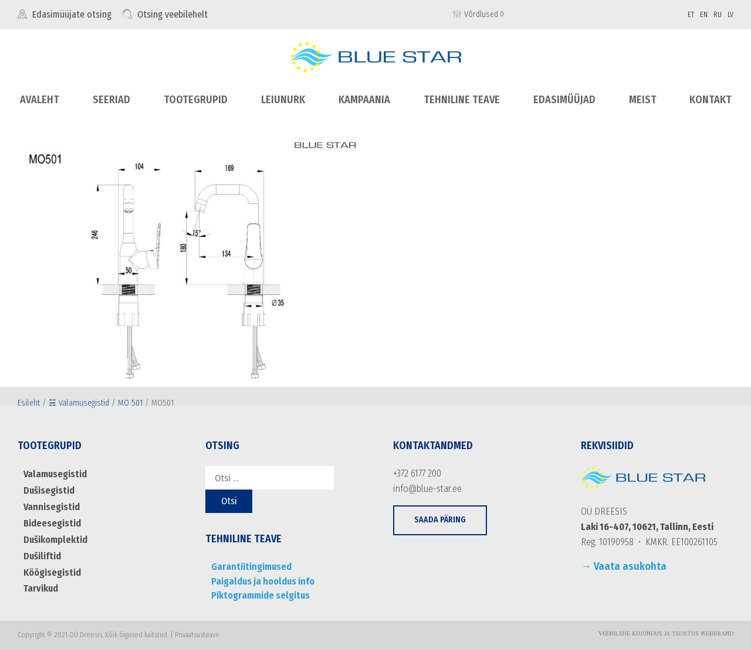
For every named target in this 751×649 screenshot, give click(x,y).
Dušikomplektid (55, 538)
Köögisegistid (51, 570)
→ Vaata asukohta (624, 566)
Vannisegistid (50, 506)
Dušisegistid (48, 489)
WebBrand (717, 634)
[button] (440, 520)
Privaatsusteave (197, 634)
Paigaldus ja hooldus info (261, 580)
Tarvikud (40, 587)
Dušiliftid (41, 554)
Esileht (29, 402)
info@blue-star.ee (427, 488)
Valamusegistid (54, 474)
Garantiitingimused (249, 566)
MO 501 (130, 402)
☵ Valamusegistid (79, 402)
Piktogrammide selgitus (259, 594)
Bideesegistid (51, 522)
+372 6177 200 (417, 473)
